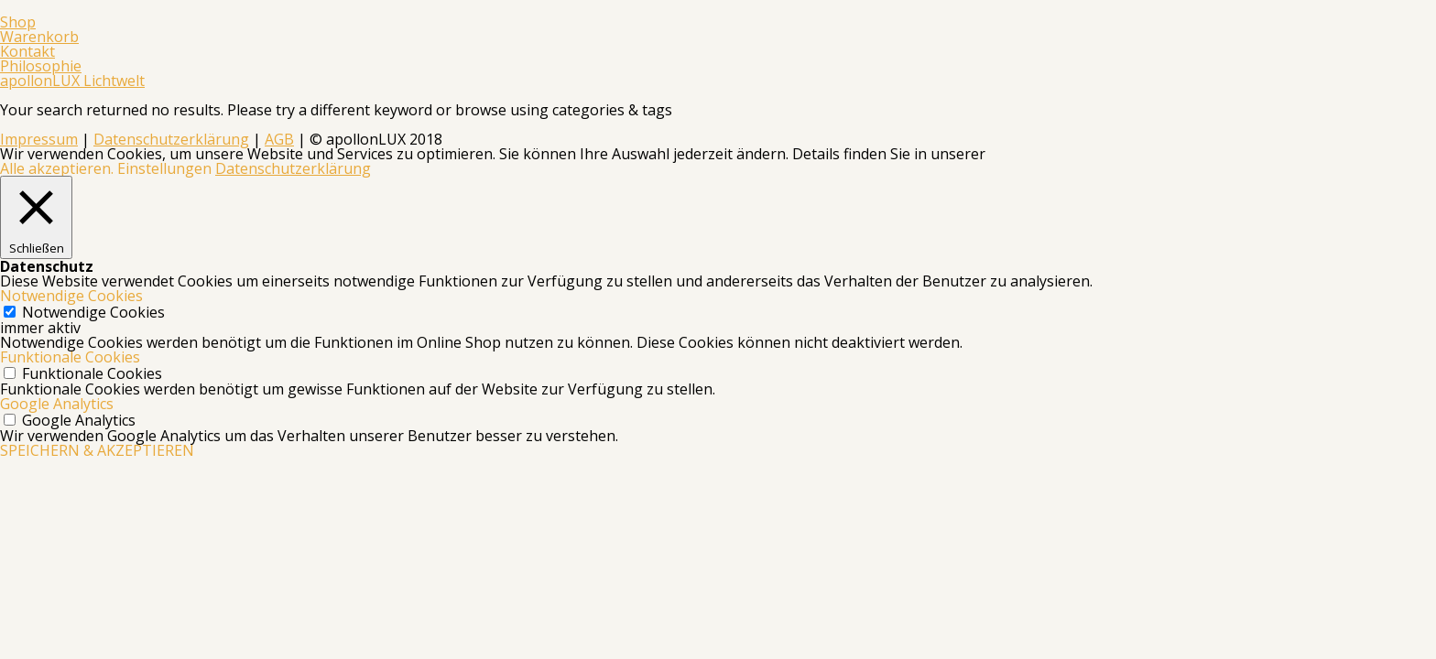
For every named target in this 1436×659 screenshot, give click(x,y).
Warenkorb (39, 37)
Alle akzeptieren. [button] (57, 168)
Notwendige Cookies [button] (71, 296)
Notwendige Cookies (93, 312)
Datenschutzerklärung (171, 139)
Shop (18, 22)
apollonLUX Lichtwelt (72, 80)
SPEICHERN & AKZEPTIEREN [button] (97, 450)
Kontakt (27, 51)
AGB (279, 139)
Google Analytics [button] (57, 404)
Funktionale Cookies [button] (70, 357)
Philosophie (41, 66)
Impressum (39, 139)
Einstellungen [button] (164, 168)
